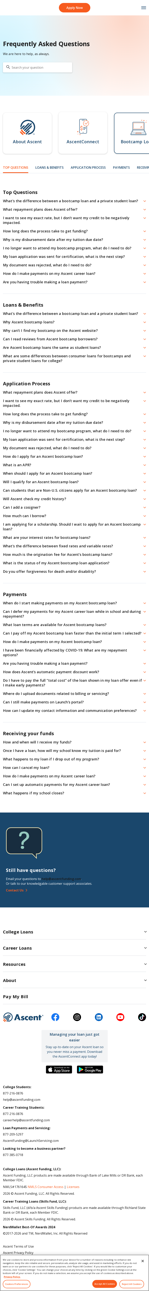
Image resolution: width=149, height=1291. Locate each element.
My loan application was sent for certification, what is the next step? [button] (64, 256)
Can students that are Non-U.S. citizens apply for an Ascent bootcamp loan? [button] (70, 490)
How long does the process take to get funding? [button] (45, 231)
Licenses (73, 1187)
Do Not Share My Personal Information (32, 1259)
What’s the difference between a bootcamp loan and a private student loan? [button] (70, 200)
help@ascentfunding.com (61, 879)
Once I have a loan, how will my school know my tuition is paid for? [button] (62, 750)
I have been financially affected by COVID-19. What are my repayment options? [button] (65, 652)
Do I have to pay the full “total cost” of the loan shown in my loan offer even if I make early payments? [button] (72, 682)
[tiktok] (142, 1017)
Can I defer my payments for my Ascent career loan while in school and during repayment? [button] (72, 614)
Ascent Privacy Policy (18, 1253)
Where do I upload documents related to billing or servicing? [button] (56, 693)
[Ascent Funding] (23, 1017)
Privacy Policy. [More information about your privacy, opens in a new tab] (12, 1281)
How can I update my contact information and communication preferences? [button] (70, 710)
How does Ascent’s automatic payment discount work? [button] (51, 671)
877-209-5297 (13, 1134)
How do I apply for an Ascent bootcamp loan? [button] (43, 456)
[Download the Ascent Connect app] (59, 1069)
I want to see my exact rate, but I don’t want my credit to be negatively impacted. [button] (66, 220)
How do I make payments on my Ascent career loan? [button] (49, 273)
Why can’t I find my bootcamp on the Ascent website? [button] (50, 330)
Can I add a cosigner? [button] (22, 507)
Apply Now (74, 8)
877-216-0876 (13, 1093)
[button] (27, 133)
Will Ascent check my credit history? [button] (34, 498)
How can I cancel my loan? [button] (26, 767)
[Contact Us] (74, 890)
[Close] (142, 1265)
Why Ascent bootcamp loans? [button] (29, 322)
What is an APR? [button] (17, 464)
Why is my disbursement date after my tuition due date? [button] (53, 239)
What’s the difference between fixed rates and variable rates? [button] (58, 546)
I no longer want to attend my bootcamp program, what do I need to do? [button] (67, 248)
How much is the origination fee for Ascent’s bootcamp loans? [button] (57, 554)
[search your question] (37, 67)
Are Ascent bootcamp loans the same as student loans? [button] (52, 347)
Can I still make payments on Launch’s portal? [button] (43, 702)
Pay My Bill (15, 996)
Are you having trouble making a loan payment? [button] (45, 282)
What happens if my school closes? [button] (33, 793)
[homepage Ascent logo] (7, 7)
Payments (121, 167)
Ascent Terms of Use (18, 1246)
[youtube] (120, 1017)
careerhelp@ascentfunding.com (26, 1120)
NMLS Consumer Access (45, 1187)
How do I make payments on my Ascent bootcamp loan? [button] (52, 641)
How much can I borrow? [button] (24, 515)
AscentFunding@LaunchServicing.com (31, 1140)
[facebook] (55, 1017)
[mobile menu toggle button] (141, 7)
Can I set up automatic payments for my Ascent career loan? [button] (56, 784)
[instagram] (77, 1017)
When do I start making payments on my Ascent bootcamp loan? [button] (60, 603)
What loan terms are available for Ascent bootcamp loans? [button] (55, 624)
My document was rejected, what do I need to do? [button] (47, 265)
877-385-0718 (13, 1155)
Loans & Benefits (49, 167)
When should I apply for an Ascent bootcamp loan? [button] (47, 473)
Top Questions (15, 167)
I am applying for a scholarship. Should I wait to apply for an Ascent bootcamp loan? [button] (72, 526)
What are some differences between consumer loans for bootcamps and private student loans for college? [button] (67, 358)
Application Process (88, 167)
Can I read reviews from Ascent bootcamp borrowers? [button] (50, 339)
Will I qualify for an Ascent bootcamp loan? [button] (41, 481)
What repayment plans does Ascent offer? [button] (40, 209)
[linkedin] (99, 1017)
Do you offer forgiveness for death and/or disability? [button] (49, 571)
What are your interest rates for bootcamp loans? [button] (47, 537)
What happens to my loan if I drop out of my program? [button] (51, 759)
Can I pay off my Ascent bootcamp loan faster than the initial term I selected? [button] (72, 633)
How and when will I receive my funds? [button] (37, 742)
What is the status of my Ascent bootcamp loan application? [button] (56, 563)
